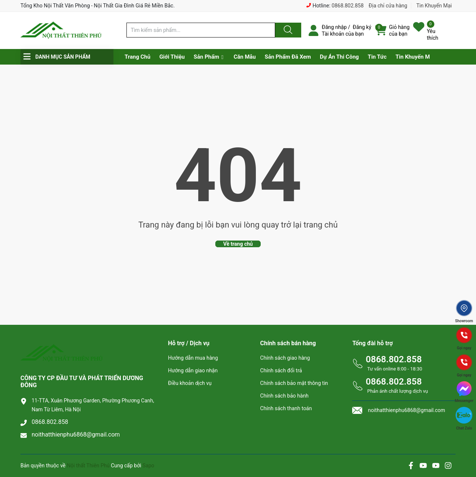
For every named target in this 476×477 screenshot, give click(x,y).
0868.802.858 (348, 6)
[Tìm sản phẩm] (200, 30)
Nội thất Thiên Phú (89, 465)
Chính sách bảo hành (284, 396)
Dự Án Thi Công (339, 56)
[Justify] (287, 30)
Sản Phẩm (206, 56)
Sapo (148, 465)
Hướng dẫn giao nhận (193, 370)
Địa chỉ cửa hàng (388, 6)
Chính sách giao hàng (285, 358)
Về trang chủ (238, 244)
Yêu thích (432, 34)
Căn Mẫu (245, 56)
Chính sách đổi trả (281, 370)
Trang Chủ (137, 56)
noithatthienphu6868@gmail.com (76, 434)
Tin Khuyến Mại (434, 6)
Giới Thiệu (171, 56)
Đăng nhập (334, 27)
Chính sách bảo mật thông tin (294, 383)
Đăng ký (362, 27)
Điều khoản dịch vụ (190, 383)
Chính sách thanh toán (286, 408)
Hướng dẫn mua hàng (193, 358)
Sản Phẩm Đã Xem (288, 56)
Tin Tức (377, 56)
